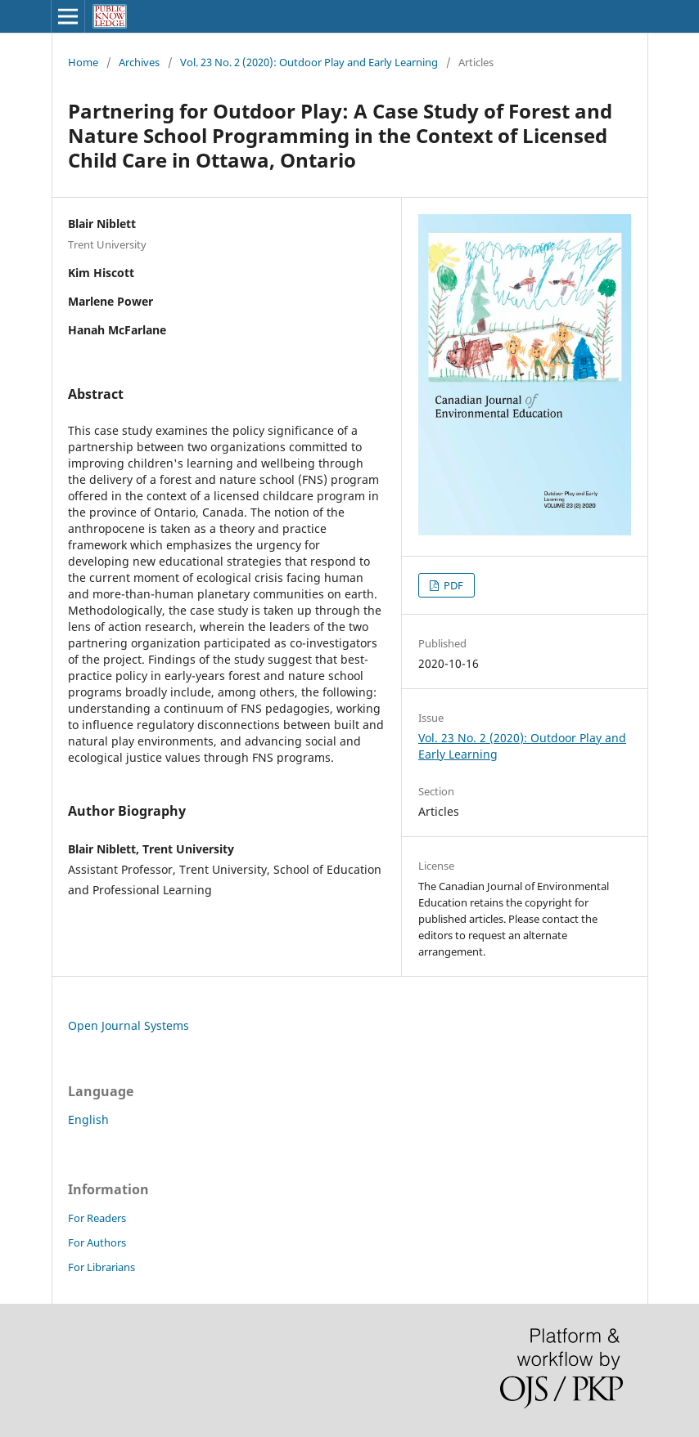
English (88, 1119)
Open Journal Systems (128, 1025)
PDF (452, 585)
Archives (139, 62)
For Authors (97, 1242)
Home (83, 62)
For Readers (97, 1218)
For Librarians (101, 1267)
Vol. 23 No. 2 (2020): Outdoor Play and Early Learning (309, 62)
